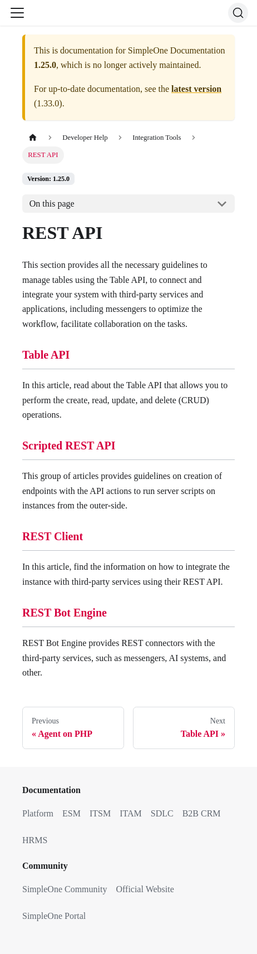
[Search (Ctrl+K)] (238, 13)
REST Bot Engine (64, 612)
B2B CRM (201, 813)
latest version (196, 89)
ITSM (100, 813)
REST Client (52, 536)
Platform (37, 813)
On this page (52, 203)
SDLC (162, 813)
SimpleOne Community (64, 889)
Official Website (145, 889)
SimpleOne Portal (54, 916)
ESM (71, 813)
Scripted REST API (68, 445)
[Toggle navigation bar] (17, 12)
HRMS (34, 840)
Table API (46, 355)
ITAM (131, 813)
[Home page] (32, 137)
